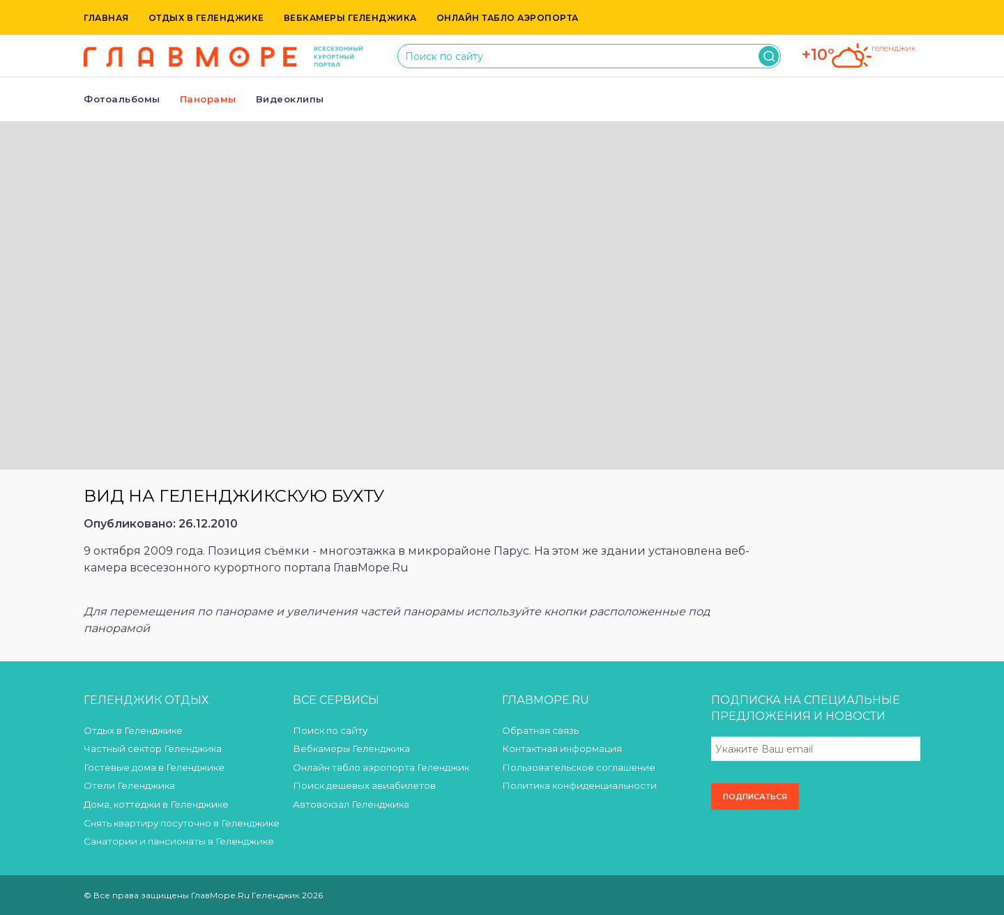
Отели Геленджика (129, 785)
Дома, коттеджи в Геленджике (156, 804)
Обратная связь (540, 730)
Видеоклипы (290, 99)
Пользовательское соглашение (578, 767)
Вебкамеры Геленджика (350, 18)
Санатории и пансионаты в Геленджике (179, 841)
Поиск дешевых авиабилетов (364, 785)
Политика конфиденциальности (579, 785)
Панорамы (208, 99)
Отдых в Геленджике (206, 18)
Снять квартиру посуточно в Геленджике (182, 823)
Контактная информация (562, 748)
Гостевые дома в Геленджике (154, 767)
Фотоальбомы (122, 99)
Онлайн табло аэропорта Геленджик (381, 767)
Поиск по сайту (330, 730)
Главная (106, 18)
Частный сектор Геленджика (153, 748)
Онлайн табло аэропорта (507, 18)
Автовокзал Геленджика (351, 804)
